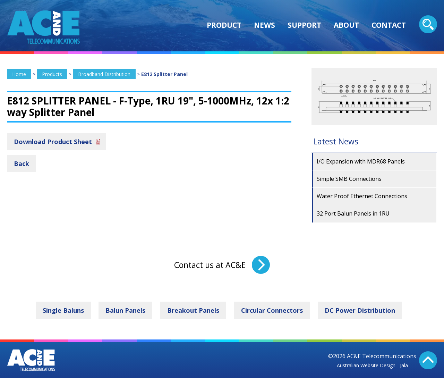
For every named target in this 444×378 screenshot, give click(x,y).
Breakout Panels (193, 310)
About (346, 25)
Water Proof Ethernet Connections (362, 196)
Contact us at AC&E (210, 264)
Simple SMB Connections (349, 179)
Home (19, 74)
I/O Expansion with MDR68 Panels (361, 161)
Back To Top (428, 360)
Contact (389, 25)
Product (224, 25)
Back (21, 163)
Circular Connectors (272, 310)
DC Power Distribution (360, 310)
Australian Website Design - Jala (372, 365)
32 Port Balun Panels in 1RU (353, 213)
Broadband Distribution (104, 74)
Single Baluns (63, 310)
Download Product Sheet (53, 141)
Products (52, 74)
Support (304, 25)
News (264, 25)
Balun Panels (125, 310)
